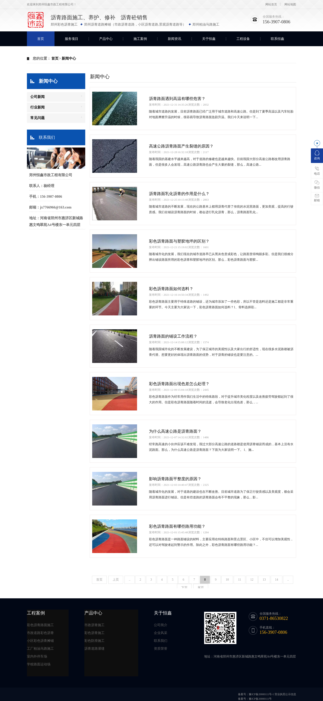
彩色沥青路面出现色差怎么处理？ (179, 384)
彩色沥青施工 (94, 633)
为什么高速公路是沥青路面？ (175, 431)
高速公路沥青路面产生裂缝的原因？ (181, 146)
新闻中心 (69, 58)
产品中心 (106, 39)
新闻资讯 (174, 39)
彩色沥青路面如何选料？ (171, 288)
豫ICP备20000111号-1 (261, 694)
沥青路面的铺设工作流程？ (173, 336)
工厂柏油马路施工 (40, 648)
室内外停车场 (37, 656)
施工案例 (140, 39)
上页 (116, 579)
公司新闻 (37, 97)
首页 (40, 39)
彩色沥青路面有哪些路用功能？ (177, 526)
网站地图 (290, 4)
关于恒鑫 (209, 39)
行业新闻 (37, 107)
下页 (184, 587)
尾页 (201, 587)
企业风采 (160, 633)
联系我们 (47, 137)
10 (227, 579)
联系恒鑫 (277, 39)
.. (129, 579)
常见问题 (37, 118)
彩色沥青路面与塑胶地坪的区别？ (179, 241)
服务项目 (71, 39)
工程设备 (243, 39)
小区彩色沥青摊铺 (40, 640)
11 (239, 579)
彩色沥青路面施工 (40, 625)
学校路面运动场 (38, 664)
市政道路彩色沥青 (40, 633)
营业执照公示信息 (285, 694)
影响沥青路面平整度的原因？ (175, 479)
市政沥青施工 (94, 625)
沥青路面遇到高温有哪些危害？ (177, 98)
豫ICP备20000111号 (260, 698)
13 (264, 579)
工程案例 (36, 612)
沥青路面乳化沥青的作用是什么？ (179, 193)
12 (251, 579)
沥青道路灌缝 (94, 648)
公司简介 (160, 625)
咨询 (317, 155)
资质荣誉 (160, 648)
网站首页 (271, 4)
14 (276, 579)
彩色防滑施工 (94, 640)
